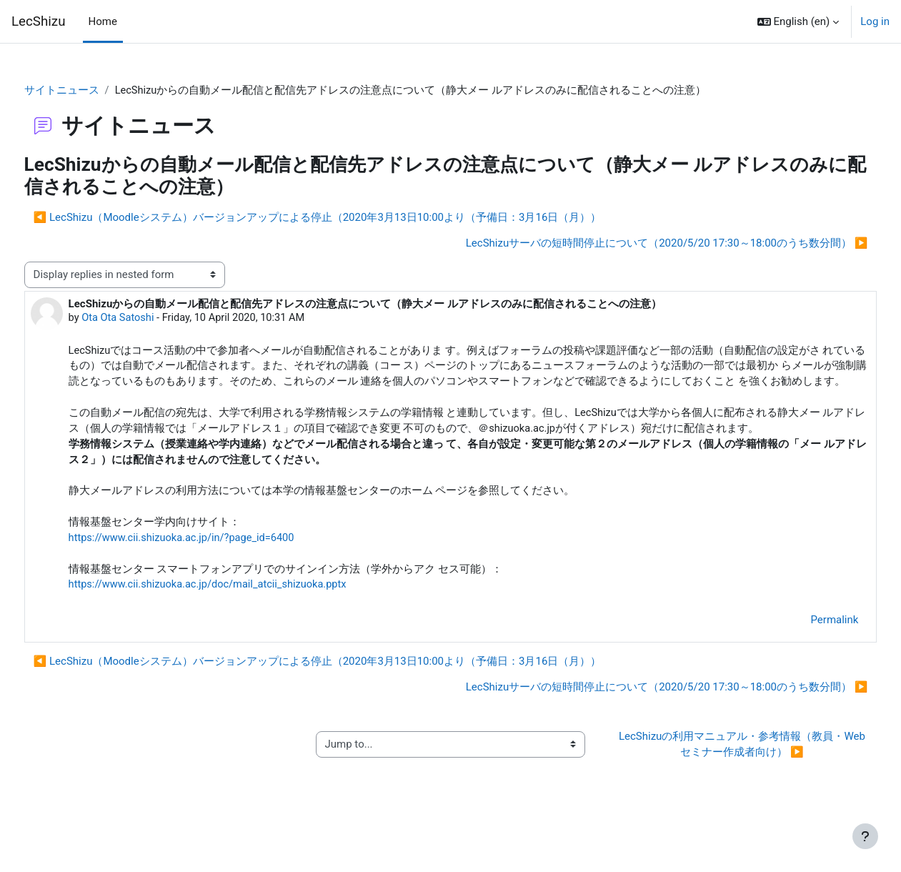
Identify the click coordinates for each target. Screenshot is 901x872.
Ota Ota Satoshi (146, 318)
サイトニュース (88, 90)
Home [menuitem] (103, 21)
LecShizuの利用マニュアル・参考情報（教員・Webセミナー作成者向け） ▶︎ (724, 785)
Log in (875, 21)
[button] (798, 21)
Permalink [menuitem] (808, 660)
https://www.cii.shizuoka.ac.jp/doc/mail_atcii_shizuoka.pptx (238, 625)
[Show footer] (865, 836)
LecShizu (38, 21)
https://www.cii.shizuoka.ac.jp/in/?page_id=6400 (211, 576)
